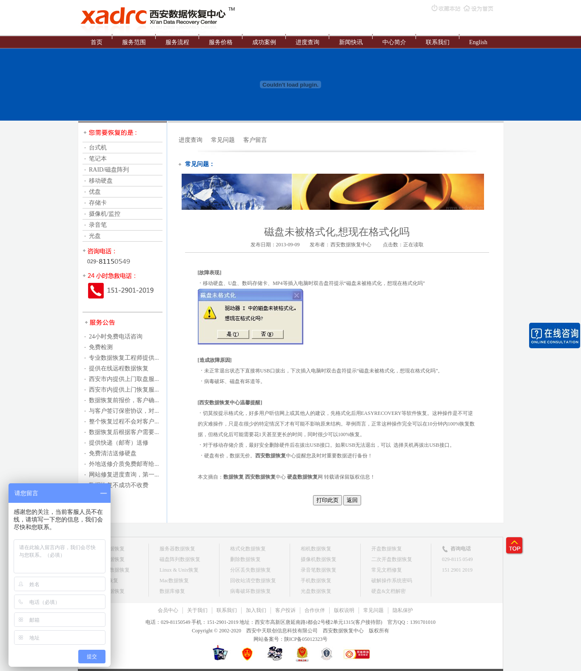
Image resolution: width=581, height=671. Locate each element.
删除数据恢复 (245, 559)
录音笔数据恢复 (318, 570)
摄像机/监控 (104, 214)
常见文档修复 (386, 570)
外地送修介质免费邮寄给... (124, 464)
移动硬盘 (101, 181)
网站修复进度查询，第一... (124, 474)
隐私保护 (403, 610)
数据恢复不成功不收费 (118, 485)
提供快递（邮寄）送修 (118, 443)
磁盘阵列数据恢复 (179, 559)
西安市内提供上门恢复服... (124, 389)
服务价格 (221, 42)
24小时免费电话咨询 (115, 336)
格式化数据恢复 (248, 549)
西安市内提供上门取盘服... (124, 379)
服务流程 (177, 42)
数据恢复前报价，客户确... (124, 400)
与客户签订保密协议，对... (124, 411)
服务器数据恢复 (177, 549)
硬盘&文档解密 (388, 591)
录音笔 (98, 225)
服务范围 (134, 42)
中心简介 (394, 42)
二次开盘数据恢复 (391, 559)
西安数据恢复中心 (350, 245)
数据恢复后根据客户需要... (124, 432)
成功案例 (264, 42)
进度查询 (307, 42)
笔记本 (98, 158)
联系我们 (438, 42)
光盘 (95, 236)
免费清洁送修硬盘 (113, 453)
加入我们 (256, 610)
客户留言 (255, 140)
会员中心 (168, 610)
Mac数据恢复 (174, 581)
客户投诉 (285, 610)
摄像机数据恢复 (318, 559)
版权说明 (344, 610)
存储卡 (98, 203)
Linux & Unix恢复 (179, 570)
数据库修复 (172, 591)
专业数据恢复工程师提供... (124, 358)
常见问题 (223, 140)
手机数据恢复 (316, 581)
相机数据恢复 (316, 549)
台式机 (98, 147)
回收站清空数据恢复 (253, 581)
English (478, 42)
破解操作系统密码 (391, 581)
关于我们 (197, 610)
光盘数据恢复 (316, 591)
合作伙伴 (315, 610)
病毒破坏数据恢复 (250, 591)
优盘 (95, 192)
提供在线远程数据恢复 (118, 368)
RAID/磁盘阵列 (109, 169)
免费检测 (101, 347)
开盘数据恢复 (386, 549)
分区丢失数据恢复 (250, 570)
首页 (97, 42)
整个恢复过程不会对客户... (124, 421)
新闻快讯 (351, 42)
